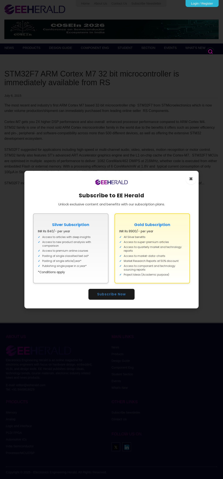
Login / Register (202, 3)
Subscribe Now (111, 294)
